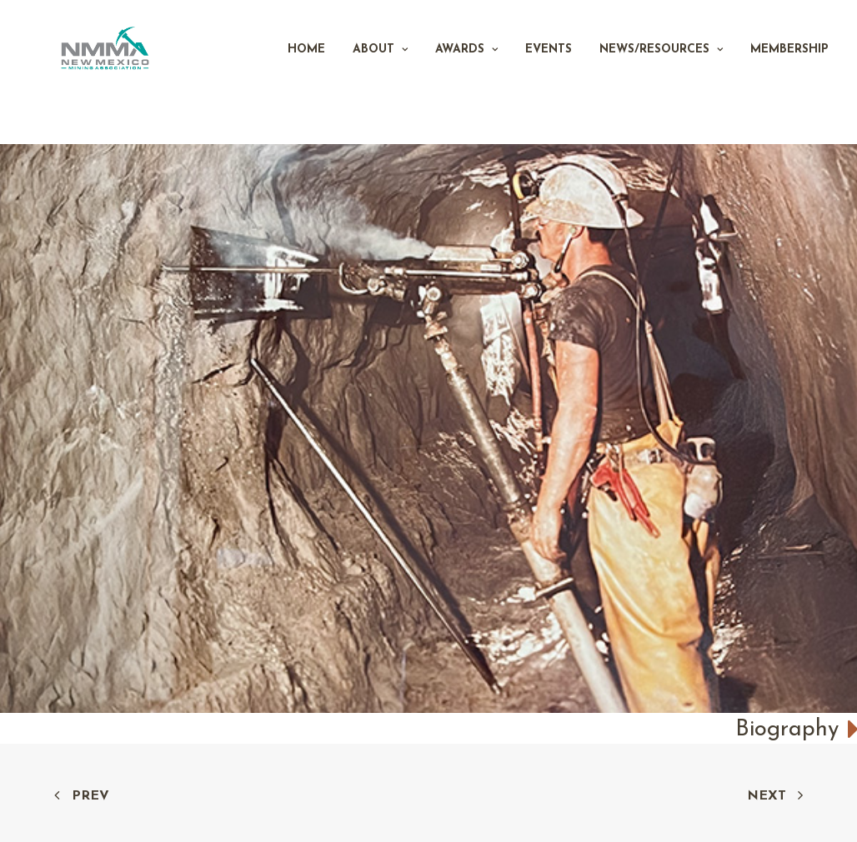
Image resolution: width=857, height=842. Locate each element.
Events (548, 72)
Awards (466, 72)
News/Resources (661, 72)
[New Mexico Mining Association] (126, 72)
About (380, 72)
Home (306, 72)
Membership (789, 72)
